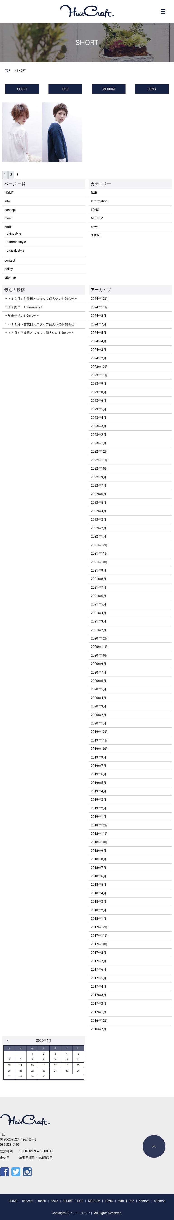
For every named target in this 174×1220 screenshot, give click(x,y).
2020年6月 (98, 681)
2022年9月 (98, 477)
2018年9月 (98, 851)
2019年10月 (99, 749)
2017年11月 (99, 935)
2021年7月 (98, 587)
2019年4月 (98, 791)
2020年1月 (98, 723)
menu (8, 218)
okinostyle (14, 233)
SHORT (22, 89)
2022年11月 (99, 460)
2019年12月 (99, 732)
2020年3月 (98, 706)
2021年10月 (99, 562)
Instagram (27, 1171)
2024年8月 (98, 315)
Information (99, 201)
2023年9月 (98, 383)
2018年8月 (98, 859)
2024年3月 (98, 350)
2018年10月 (99, 842)
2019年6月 (98, 774)
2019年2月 (98, 808)
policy (9, 269)
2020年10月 (99, 655)
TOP (7, 70)
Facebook (4, 1171)
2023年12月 (99, 367)
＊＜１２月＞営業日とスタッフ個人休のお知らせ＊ (41, 298)
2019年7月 (98, 766)
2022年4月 (98, 511)
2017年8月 (98, 953)
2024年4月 (98, 341)
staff (8, 227)
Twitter (15, 1171)
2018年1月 (98, 918)
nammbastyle (16, 242)
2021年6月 (98, 596)
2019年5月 (98, 783)
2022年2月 (98, 528)
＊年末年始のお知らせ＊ (22, 315)
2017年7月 (98, 961)
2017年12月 (99, 927)
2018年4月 (98, 893)
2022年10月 (99, 468)
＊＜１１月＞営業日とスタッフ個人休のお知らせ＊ (41, 324)
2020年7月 (98, 672)
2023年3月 (98, 426)
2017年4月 (98, 986)
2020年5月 (98, 689)
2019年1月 (98, 816)
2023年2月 (98, 434)
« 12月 (9, 1041)
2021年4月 (98, 613)
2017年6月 (98, 969)
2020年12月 (99, 638)
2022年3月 (98, 519)
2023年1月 (98, 443)
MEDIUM (108, 89)
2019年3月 (98, 799)
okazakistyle (15, 250)
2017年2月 (98, 1003)
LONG (152, 89)
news (94, 227)
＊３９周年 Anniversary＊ (24, 307)
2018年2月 (98, 910)
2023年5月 (98, 409)
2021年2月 (98, 630)
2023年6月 (98, 400)
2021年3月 (98, 621)
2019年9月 (98, 757)
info (7, 201)
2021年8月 (98, 579)
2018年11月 (99, 834)
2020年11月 (99, 647)
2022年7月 (98, 485)
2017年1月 (98, 1012)
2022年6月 (98, 494)
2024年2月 (98, 358)
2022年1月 (98, 536)
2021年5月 (98, 604)
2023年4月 (98, 417)
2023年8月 (98, 392)
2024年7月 (98, 324)
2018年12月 (99, 825)
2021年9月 (98, 570)
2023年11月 (99, 375)
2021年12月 (99, 545)
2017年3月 (98, 995)
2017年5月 (98, 978)
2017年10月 (99, 944)
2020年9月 (98, 664)
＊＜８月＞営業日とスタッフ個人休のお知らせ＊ (39, 333)
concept (10, 210)
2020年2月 (98, 715)
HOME (9, 193)
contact (10, 260)
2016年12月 (99, 1020)
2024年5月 (98, 333)
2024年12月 (99, 298)
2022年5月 (98, 502)
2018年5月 (98, 884)
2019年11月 (99, 740)
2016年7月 (98, 1029)
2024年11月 (99, 307)
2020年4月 (98, 698)
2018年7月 (98, 868)
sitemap (10, 277)
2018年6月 (98, 876)
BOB (65, 89)
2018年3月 (98, 901)
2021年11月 (99, 553)
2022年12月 (99, 451)
